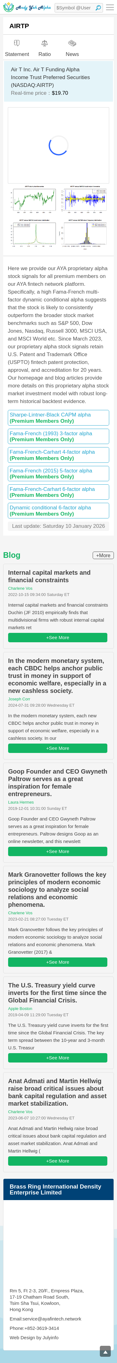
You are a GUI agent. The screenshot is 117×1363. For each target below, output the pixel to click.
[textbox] (79, 8)
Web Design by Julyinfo (34, 1337)
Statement (17, 46)
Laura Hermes (21, 802)
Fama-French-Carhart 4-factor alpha (58, 455)
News (72, 46)
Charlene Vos (20, 588)
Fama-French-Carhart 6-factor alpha (58, 492)
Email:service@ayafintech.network (45, 1318)
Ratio (44, 46)
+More (103, 555)
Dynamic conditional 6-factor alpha (58, 511)
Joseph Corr (19, 699)
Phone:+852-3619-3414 (34, 1328)
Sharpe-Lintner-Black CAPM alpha (58, 418)
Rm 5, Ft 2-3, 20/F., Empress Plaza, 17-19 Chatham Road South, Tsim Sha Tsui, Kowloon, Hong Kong (47, 1300)
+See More (57, 637)
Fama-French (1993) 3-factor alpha (58, 436)
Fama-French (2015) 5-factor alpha (58, 474)
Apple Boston (20, 1008)
